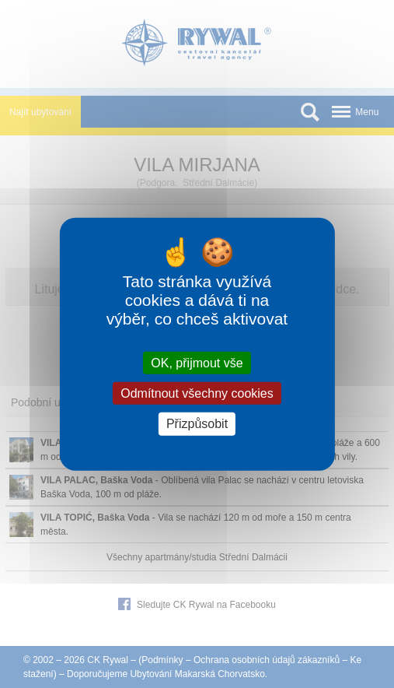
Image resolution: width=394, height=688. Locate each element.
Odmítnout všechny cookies (197, 393)
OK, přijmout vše (196, 363)
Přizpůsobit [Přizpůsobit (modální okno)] (197, 423)
